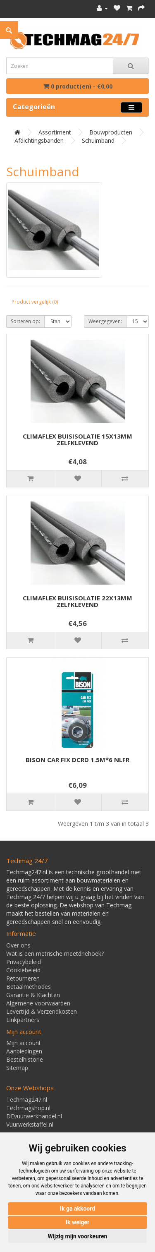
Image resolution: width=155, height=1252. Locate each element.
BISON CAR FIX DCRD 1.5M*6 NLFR (77, 760)
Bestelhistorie (24, 1059)
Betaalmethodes (28, 987)
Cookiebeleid (23, 970)
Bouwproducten (110, 132)
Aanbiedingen (24, 1051)
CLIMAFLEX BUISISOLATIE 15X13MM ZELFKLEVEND (77, 439)
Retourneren (23, 978)
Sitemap (17, 1068)
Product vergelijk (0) (35, 301)
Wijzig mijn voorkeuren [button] (77, 1236)
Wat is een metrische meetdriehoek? (55, 953)
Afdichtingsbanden (39, 140)
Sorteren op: (25, 321)
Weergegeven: (105, 321)
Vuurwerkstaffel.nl (29, 1124)
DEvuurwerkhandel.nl (34, 1116)
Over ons (18, 945)
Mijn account (23, 1043)
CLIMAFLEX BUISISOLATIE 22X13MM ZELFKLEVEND (77, 601)
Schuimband (98, 140)
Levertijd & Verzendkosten (41, 1011)
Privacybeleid (23, 962)
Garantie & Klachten (33, 995)
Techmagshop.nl (28, 1108)
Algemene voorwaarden (38, 1003)
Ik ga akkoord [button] (77, 1208)
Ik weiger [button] (77, 1222)
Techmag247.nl (26, 1099)
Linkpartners (22, 1020)
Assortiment (54, 132)
